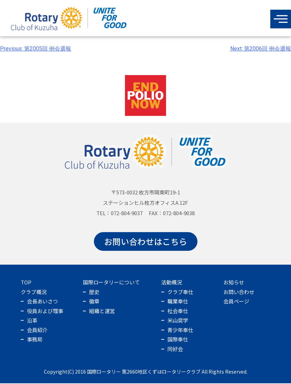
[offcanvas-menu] (280, 19)
